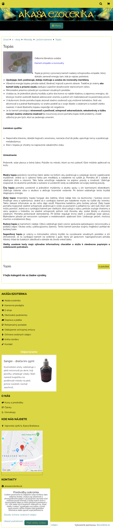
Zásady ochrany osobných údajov (20, 514)
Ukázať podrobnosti (13, 521)
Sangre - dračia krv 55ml (19, 361)
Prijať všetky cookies (36, 522)
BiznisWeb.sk (103, 525)
